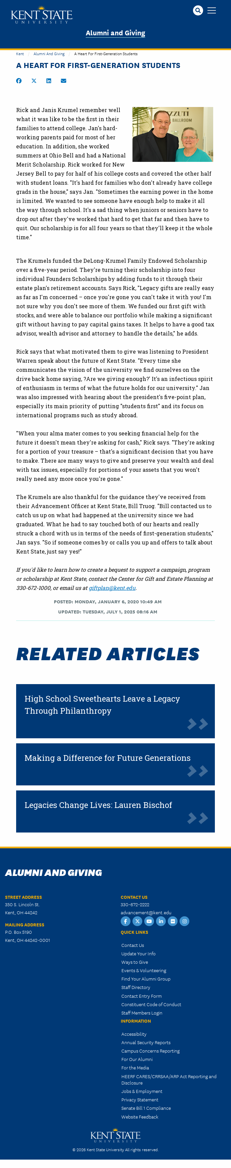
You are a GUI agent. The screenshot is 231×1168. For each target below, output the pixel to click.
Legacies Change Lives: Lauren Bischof (98, 805)
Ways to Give (134, 961)
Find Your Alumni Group (145, 978)
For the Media (135, 1067)
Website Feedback (139, 1116)
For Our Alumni (137, 1059)
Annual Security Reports (145, 1042)
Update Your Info (138, 953)
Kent (20, 53)
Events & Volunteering (143, 970)
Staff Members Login (141, 1012)
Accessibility (134, 1033)
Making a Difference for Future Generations (108, 757)
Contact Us (132, 945)
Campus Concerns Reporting (150, 1050)
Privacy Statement (139, 1099)
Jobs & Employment (141, 1091)
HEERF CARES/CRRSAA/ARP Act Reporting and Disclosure (169, 1079)
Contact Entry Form (141, 995)
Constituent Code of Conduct (151, 1004)
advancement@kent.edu (146, 912)
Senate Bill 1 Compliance (146, 1107)
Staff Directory (135, 987)
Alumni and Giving (115, 32)
